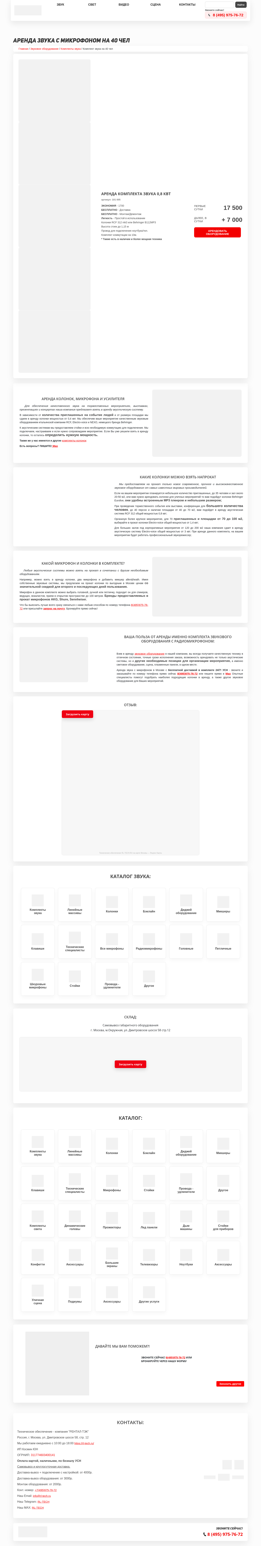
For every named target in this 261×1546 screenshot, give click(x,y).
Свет (92, 4)
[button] (130, 782)
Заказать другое (230, 1383)
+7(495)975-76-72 (46, 1490)
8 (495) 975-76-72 (228, 15)
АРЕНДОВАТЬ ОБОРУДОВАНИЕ (217, 232)
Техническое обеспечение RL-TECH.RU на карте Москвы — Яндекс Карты (130, 853)
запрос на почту (54, 608)
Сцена (155, 4)
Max (55, 445)
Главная (23, 48)
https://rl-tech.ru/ (84, 1443)
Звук (60, 4)
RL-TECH (43, 1501)
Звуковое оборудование (44, 48)
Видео (124, 4)
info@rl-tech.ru (42, 1495)
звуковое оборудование (149, 653)
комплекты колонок (74, 440)
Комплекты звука (71, 48)
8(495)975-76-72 (187, 673)
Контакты (187, 4)
